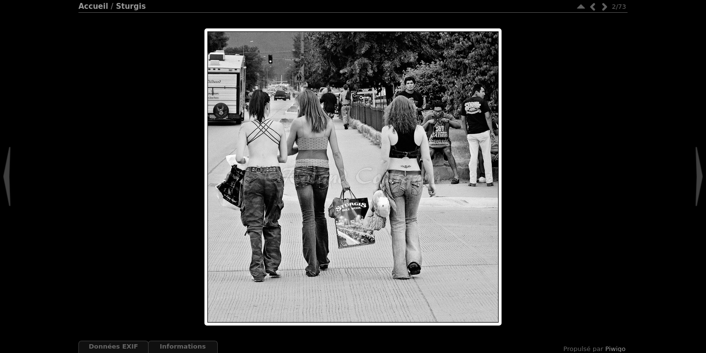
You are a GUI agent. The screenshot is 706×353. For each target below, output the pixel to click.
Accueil (93, 6)
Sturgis (131, 6)
